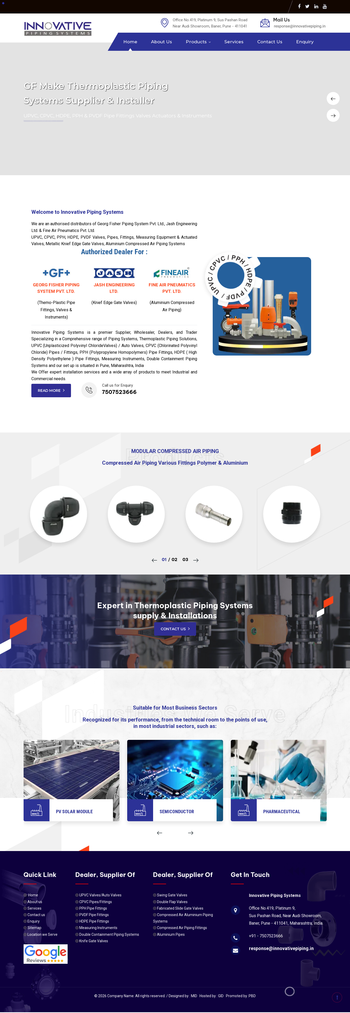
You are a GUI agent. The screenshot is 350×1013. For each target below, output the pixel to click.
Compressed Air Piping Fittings (182, 928)
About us (161, 41)
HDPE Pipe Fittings (94, 921)
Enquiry (305, 41)
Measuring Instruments (98, 928)
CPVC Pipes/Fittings (95, 902)
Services (234, 41)
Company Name (120, 996)
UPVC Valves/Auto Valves (100, 895)
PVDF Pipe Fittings (94, 915)
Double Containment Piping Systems (109, 934)
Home (130, 41)
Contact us (269, 41)
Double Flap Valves (172, 902)
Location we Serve (42, 934)
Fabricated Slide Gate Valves (180, 908)
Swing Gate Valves (172, 895)
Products (196, 41)
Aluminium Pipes (171, 934)
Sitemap (34, 928)
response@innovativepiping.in (281, 948)
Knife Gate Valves (93, 941)
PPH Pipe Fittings (93, 908)
